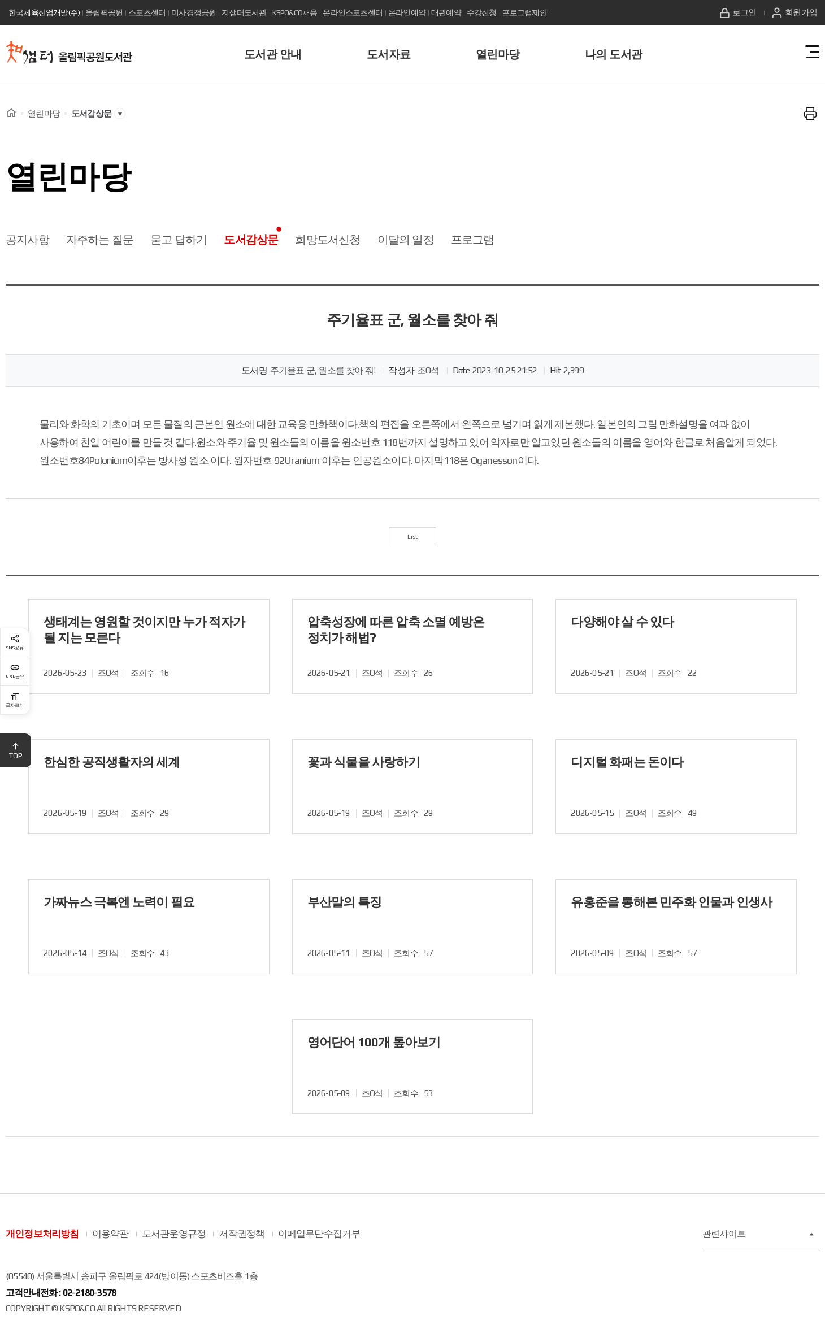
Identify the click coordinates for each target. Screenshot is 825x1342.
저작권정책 (241, 1242)
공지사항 (27, 239)
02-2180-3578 (89, 1300)
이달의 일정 (405, 239)
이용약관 (110, 1242)
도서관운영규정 (174, 1242)
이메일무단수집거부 (319, 1242)
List (412, 540)
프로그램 (472, 239)
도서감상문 (251, 239)
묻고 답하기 (178, 239)
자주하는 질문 (99, 239)
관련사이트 (758, 1242)
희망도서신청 (327, 239)
